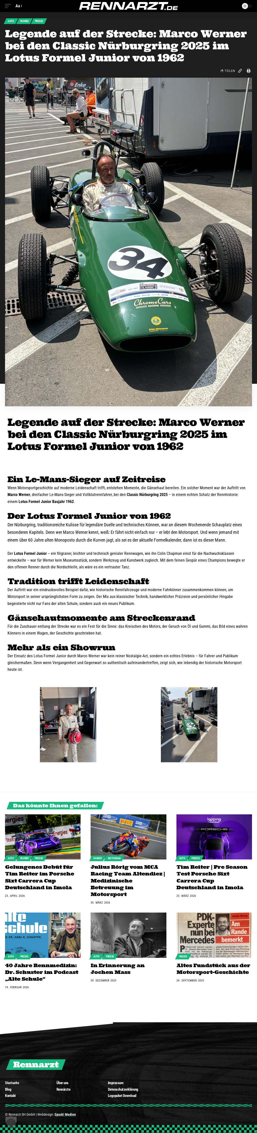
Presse (40, 21)
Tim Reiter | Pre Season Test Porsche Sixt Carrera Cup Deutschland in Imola (211, 877)
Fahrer (25, 21)
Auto (11, 21)
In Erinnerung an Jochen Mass (118, 968)
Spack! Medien (65, 1113)
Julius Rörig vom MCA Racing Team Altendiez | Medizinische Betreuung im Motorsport (128, 880)
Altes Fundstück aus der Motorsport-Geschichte (213, 968)
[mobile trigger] (9, 6)
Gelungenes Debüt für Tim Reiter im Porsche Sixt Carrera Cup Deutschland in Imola (39, 877)
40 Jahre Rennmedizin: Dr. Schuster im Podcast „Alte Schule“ (41, 971)
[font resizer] (18, 6)
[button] (11, 1122)
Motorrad (115, 858)
